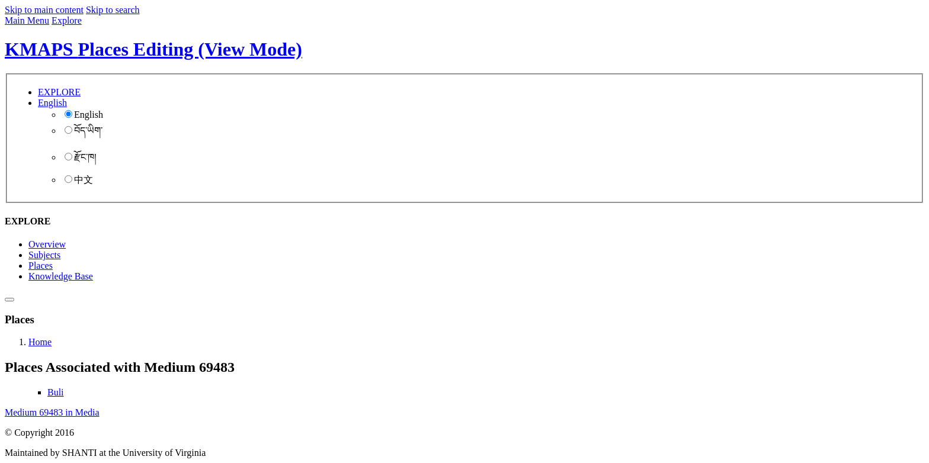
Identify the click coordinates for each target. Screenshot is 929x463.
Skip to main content (44, 10)
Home (40, 342)
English (84, 115)
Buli (55, 392)
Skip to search (113, 10)
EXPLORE (59, 92)
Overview (47, 244)
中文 (79, 180)
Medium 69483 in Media (52, 412)
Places (40, 266)
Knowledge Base (60, 276)
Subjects (44, 255)
